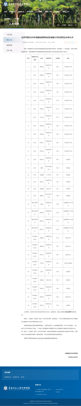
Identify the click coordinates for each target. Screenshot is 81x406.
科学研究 (30, 12)
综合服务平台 (16, 377)
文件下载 (9, 50)
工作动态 (9, 34)
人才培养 (39, 12)
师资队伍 (21, 12)
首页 (5, 12)
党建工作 (48, 12)
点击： (51, 42)
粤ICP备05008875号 (46, 401)
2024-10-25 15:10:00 (40, 42)
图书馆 (22, 377)
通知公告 (70, 25)
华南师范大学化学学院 (27, 42)
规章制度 (9, 45)
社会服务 (57, 12)
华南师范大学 (8, 377)
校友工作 (66, 12)
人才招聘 (16, 19)
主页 (57, 25)
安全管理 (7, 19)
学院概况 (12, 12)
